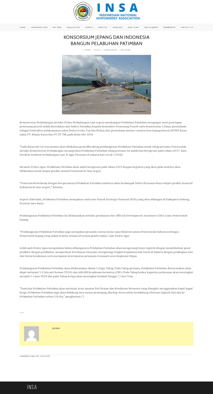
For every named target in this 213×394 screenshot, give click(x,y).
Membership (169, 27)
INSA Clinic (133, 27)
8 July (97, 50)
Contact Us (186, 27)
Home (23, 27)
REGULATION (73, 27)
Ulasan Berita (110, 50)
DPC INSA (57, 27)
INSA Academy (151, 27)
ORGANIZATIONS (40, 27)
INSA (32, 388)
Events (89, 27)
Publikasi (118, 27)
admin (88, 50)
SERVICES (102, 27)
